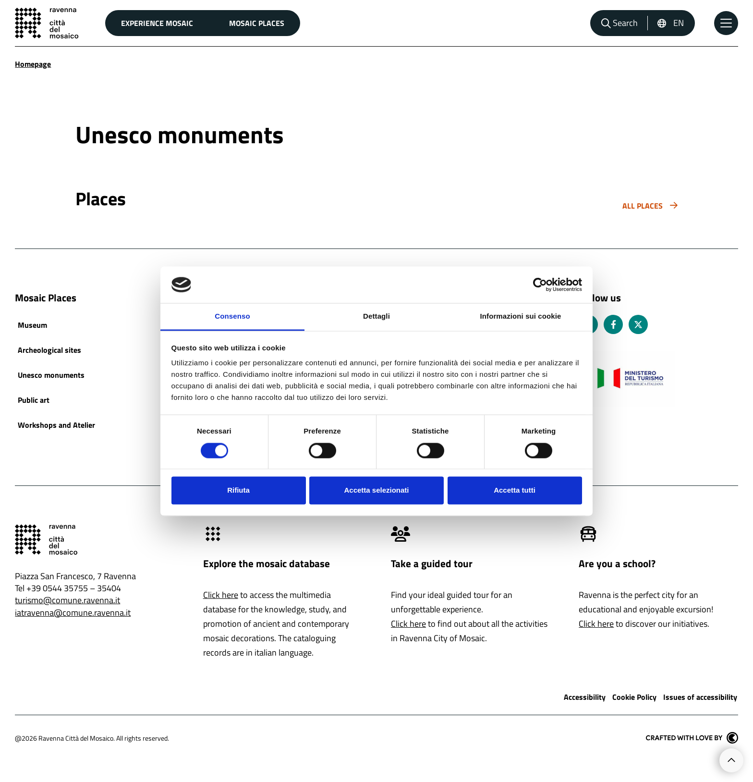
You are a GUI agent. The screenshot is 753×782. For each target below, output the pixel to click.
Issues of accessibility (700, 697)
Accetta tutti (514, 490)
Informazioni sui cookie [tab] (520, 316)
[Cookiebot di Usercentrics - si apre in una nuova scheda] (540, 284)
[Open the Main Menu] (726, 23)
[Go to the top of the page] (731, 760)
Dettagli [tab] (376, 316)
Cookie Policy (634, 697)
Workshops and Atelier (56, 425)
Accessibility (585, 697)
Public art (33, 400)
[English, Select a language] (670, 23)
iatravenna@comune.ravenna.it (73, 612)
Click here (220, 594)
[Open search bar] (619, 23)
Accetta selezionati (376, 490)
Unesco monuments (51, 375)
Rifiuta (238, 490)
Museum (32, 325)
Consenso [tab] (232, 316)
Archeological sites (49, 350)
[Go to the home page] (46, 23)
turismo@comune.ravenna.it (67, 600)
